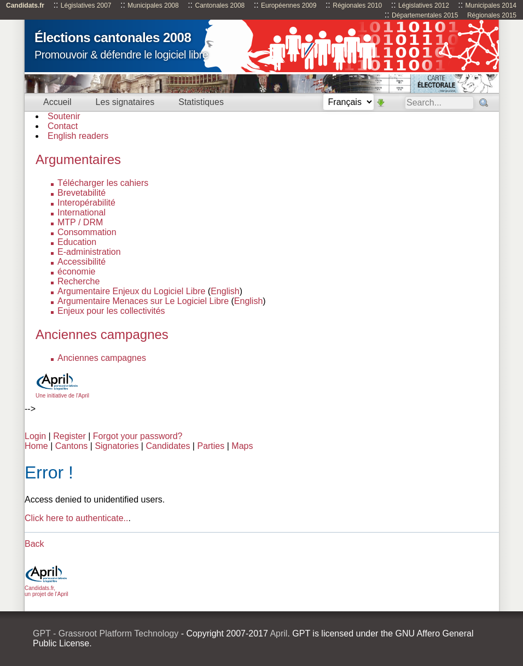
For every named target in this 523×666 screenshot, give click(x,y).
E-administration (89, 251)
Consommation (87, 232)
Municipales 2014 (491, 5)
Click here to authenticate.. (76, 518)
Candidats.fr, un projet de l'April (46, 588)
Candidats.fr (25, 5)
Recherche (78, 281)
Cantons (71, 446)
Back (34, 543)
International (81, 212)
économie (76, 271)
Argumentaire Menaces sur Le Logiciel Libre (143, 301)
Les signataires (125, 102)
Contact (63, 126)
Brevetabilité (81, 192)
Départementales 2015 (425, 15)
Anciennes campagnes (101, 358)
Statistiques (201, 102)
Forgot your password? (138, 436)
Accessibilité (81, 261)
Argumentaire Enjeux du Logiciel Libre (131, 291)
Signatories (116, 446)
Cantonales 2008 (220, 5)
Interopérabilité (86, 202)
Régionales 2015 (491, 15)
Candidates (168, 446)
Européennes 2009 (288, 5)
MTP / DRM (80, 222)
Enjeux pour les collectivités (111, 311)
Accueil (57, 102)
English (225, 291)
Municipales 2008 (152, 5)
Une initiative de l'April (62, 393)
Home (36, 446)
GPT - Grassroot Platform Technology (105, 633)
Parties (210, 446)
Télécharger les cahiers (102, 183)
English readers (78, 136)
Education (76, 242)
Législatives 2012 (423, 5)
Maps (242, 446)
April (278, 633)
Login (35, 436)
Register (69, 436)
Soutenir (64, 116)
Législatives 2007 (86, 5)
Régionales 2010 (357, 5)
